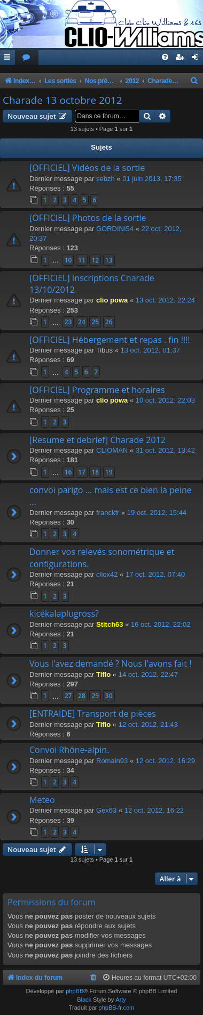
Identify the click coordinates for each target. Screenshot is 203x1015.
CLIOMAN (112, 450)
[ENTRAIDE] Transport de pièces (92, 713)
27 (68, 695)
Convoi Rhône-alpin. (69, 750)
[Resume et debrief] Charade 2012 (97, 440)
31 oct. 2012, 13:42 (165, 450)
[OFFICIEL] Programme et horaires (97, 390)
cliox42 (107, 574)
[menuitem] (26, 58)
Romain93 (112, 761)
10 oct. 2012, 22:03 (165, 400)
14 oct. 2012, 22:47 (148, 674)
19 (109, 472)
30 (109, 695)
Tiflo (103, 674)
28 (81, 695)
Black (84, 999)
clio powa (112, 300)
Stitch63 (109, 624)
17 (81, 472)
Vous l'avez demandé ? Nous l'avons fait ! (110, 663)
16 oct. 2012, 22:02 (160, 624)
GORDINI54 (115, 229)
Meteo (42, 800)
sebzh (105, 179)
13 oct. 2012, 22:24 (165, 300)
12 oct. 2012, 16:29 (165, 761)
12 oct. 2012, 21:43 (148, 724)
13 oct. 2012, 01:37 (150, 350)
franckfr (107, 513)
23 (68, 321)
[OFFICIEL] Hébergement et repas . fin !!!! (109, 340)
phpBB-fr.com (117, 1007)
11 (81, 260)
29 (95, 695)
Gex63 (106, 810)
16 (68, 472)
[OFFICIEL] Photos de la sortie (87, 218)
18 (95, 472)
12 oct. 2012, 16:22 (154, 810)
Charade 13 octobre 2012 (62, 100)
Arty (120, 999)
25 (95, 321)
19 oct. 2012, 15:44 (156, 513)
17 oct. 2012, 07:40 (155, 574)
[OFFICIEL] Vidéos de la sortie (87, 168)
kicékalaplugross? (64, 613)
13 (109, 260)
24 (81, 321)
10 (68, 260)
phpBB (74, 991)
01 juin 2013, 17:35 (152, 179)
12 (95, 260)
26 (109, 321)
